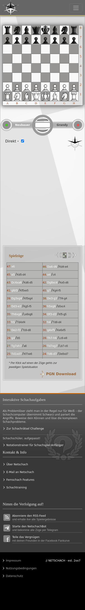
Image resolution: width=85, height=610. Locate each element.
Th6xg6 (16, 314)
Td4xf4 (21, 322)
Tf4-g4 (63, 298)
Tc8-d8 (27, 330)
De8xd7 (63, 353)
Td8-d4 (57, 322)
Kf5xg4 (28, 298)
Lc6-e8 (63, 338)
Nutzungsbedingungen (15, 568)
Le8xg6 (28, 314)
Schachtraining (16, 487)
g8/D (14, 290)
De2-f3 (15, 330)
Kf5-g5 (62, 314)
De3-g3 (52, 298)
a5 (13, 274)
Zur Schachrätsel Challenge (25, 428)
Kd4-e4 (63, 266)
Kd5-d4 (21, 274)
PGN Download (61, 374)
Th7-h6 (52, 338)
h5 (13, 322)
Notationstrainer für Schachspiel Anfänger (34, 445)
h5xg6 (51, 306)
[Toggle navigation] (76, 7)
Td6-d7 (52, 353)
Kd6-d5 (28, 282)
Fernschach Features (20, 479)
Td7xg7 (52, 346)
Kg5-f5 (27, 306)
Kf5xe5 (24, 290)
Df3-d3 (51, 314)
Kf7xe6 (28, 353)
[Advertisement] (42, 195)
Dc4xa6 (16, 282)
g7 (49, 290)
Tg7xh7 (16, 346)
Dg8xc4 (52, 282)
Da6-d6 (52, 266)
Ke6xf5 (61, 330)
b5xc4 (61, 306)
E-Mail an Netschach (20, 472)
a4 (49, 274)
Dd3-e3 (16, 306)
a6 (13, 266)
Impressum (13, 560)
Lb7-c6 (63, 346)
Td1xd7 (16, 353)
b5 (18, 338)
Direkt (12, 141)
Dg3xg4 (16, 298)
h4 (49, 322)
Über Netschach (17, 464)
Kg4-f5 (57, 290)
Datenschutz (14, 576)
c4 (54, 274)
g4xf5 (51, 330)
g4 (13, 338)
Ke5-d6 (64, 282)
